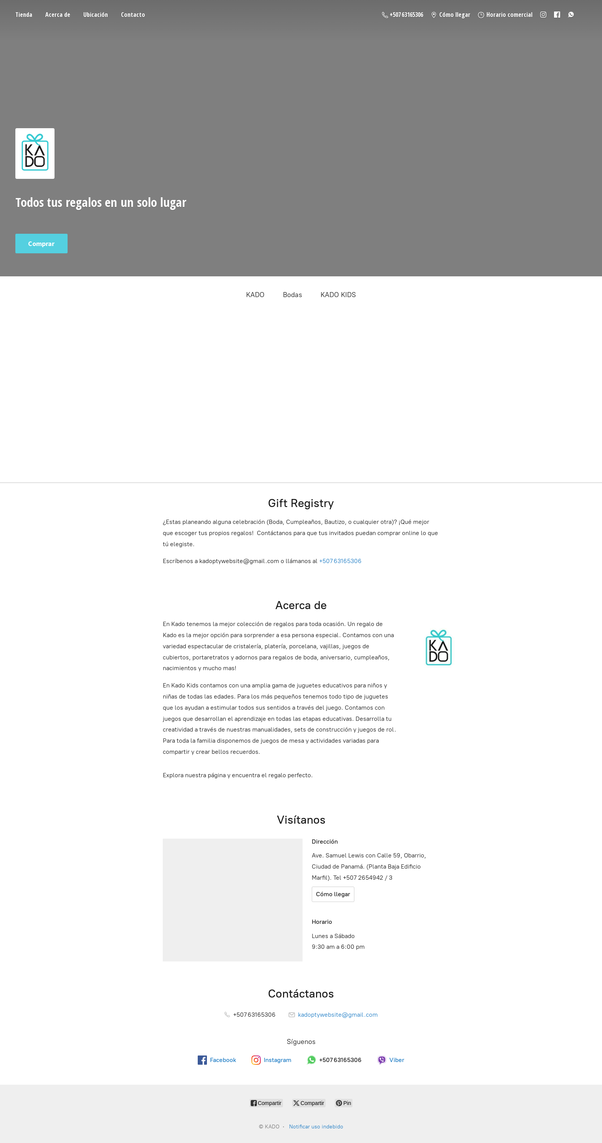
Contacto (133, 14)
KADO (255, 295)
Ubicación (95, 14)
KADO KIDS (338, 295)
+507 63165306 (340, 561)
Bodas (292, 295)
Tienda (23, 14)
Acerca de (57, 14)
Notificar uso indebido (316, 1126)
